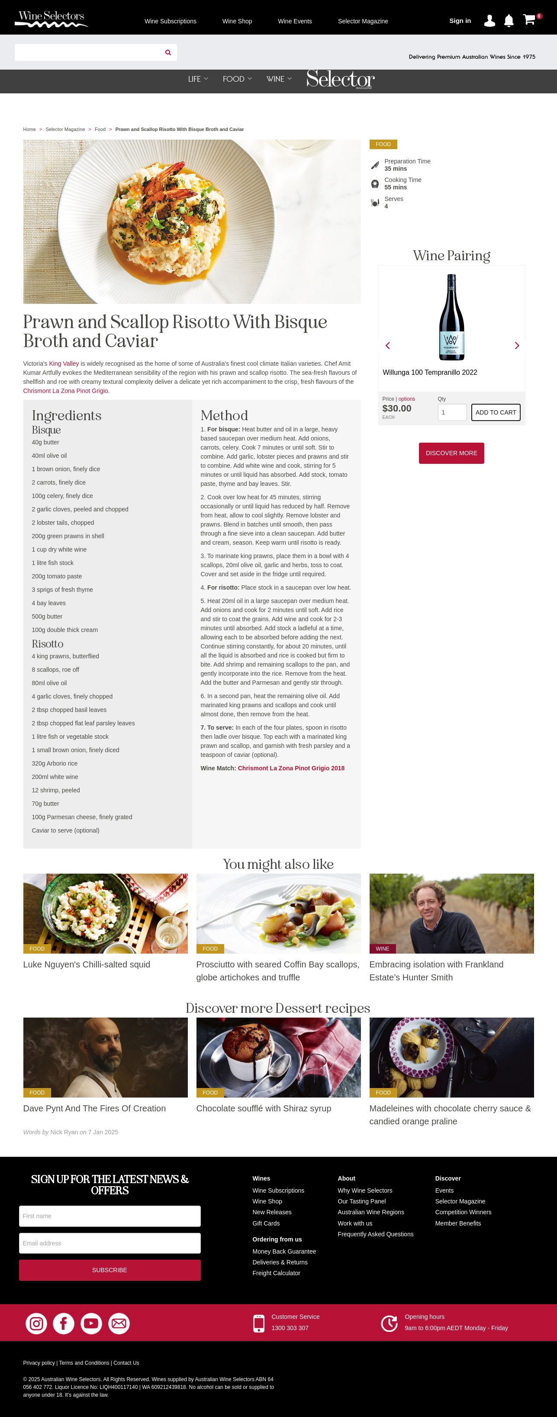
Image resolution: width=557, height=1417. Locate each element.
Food (100, 129)
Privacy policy (39, 1364)
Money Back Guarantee (284, 1251)
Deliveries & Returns (280, 1262)
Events (444, 1190)
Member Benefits (458, 1223)
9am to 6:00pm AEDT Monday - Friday (457, 1328)
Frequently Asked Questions (376, 1234)
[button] (511, 19)
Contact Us (126, 1364)
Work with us (355, 1223)
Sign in (460, 20)
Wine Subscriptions (279, 1190)
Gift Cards (266, 1223)
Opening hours (425, 1317)
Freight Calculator (277, 1273)
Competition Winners (463, 1212)
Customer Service (296, 1317)
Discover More (451, 453)
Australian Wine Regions (371, 1212)
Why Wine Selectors (365, 1190)
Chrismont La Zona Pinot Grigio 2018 (291, 768)
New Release (271, 1212)
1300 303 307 (290, 1328)
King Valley (64, 364)
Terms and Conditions (84, 1364)
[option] (451, 345)
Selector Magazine (65, 129)
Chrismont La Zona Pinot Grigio (65, 391)
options (407, 399)
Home (29, 129)
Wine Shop (267, 1201)
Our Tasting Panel (362, 1201)
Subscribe (109, 1270)
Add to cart (496, 412)
